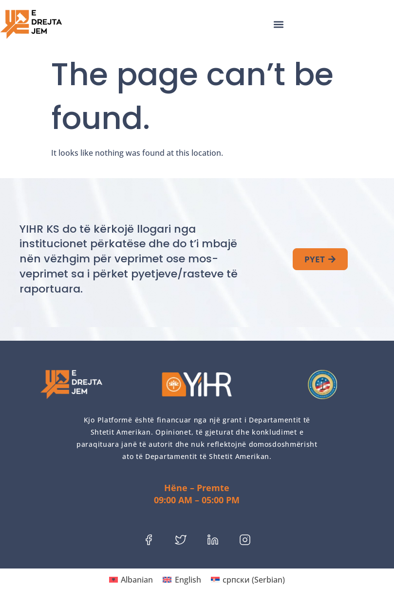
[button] (279, 25)
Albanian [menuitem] (137, 579)
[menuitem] (131, 579)
